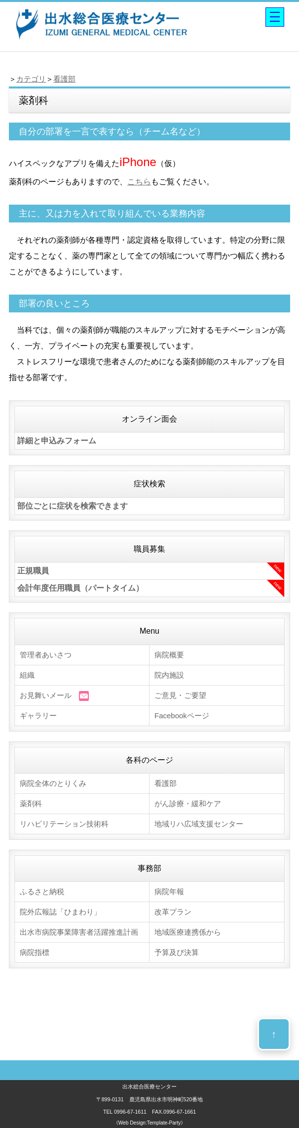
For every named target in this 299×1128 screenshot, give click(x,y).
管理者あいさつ (46, 655)
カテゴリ (31, 79)
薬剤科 (31, 803)
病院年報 (169, 891)
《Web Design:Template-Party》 (149, 1123)
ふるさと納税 (42, 891)
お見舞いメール (54, 696)
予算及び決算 (176, 952)
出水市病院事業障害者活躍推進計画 (79, 932)
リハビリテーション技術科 (64, 824)
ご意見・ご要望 (180, 695)
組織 (27, 675)
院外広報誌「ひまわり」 (60, 912)
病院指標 (34, 952)
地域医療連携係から (187, 932)
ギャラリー (38, 715)
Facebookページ (181, 715)
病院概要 (169, 655)
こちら (139, 181)
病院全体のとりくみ (53, 783)
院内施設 (169, 675)
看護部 (64, 79)
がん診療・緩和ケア (187, 803)
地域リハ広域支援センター (198, 824)
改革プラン (172, 912)
